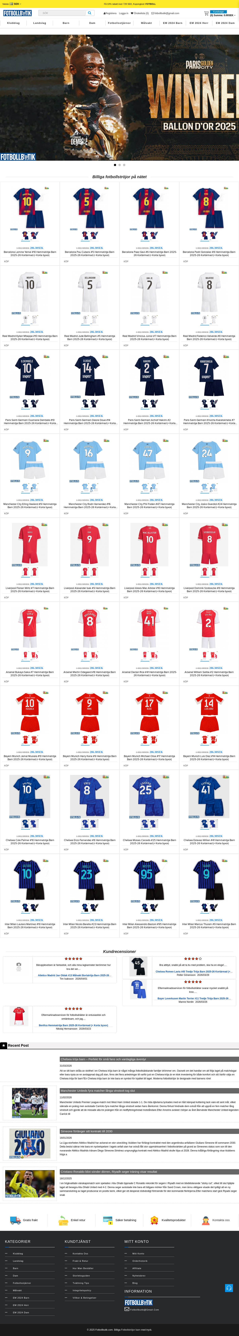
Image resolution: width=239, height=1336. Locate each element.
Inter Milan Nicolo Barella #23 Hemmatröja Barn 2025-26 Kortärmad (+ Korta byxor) (89, 926)
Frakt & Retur (80, 1261)
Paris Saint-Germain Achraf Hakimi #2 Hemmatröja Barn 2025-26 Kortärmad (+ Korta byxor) (149, 423)
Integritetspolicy (82, 1290)
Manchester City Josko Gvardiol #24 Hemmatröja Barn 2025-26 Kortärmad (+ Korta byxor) (209, 506)
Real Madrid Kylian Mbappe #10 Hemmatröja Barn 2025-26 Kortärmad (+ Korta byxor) (30, 337)
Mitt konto (138, 1253)
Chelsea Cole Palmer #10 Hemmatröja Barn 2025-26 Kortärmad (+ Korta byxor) (30, 842)
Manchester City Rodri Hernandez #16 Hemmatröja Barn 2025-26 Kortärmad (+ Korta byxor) (90, 507)
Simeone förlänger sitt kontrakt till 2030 (86, 1131)
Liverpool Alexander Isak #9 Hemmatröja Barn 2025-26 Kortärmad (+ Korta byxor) (89, 590)
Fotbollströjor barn (130, 1329)
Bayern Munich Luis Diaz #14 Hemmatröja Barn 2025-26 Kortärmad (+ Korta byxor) (209, 758)
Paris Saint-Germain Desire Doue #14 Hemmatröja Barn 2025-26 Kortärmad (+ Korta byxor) (90, 423)
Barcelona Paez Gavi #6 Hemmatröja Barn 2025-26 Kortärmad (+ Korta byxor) (149, 253)
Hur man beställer (83, 1268)
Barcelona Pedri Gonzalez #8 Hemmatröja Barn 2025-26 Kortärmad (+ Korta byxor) (209, 253)
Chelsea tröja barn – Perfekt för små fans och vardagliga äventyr (103, 1059)
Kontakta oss (221, 1220)
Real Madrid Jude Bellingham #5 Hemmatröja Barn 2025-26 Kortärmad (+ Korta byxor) (89, 337)
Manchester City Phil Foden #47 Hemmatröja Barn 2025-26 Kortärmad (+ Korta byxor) (149, 506)
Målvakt (146, 23)
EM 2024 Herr (199, 23)
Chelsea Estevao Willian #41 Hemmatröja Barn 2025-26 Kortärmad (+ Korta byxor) (209, 842)
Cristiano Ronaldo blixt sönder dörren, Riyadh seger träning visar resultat (109, 1171)
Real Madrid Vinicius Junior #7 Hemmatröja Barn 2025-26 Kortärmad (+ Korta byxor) (149, 337)
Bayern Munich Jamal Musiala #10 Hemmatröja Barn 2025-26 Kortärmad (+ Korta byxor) (30, 758)
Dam (92, 23)
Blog (135, 1283)
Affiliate (136, 1268)
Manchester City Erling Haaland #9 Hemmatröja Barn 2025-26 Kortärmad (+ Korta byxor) (30, 506)
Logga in (123, 13)
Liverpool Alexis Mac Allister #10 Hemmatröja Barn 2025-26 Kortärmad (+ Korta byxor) (149, 590)
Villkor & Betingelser (84, 1298)
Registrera (110, 13)
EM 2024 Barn (172, 23)
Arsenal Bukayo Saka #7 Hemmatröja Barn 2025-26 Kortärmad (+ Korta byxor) (30, 674)
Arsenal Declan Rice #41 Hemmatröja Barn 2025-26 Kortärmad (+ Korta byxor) (149, 674)
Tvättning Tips (81, 1283)
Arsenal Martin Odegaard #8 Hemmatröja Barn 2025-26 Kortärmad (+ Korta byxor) (90, 674)
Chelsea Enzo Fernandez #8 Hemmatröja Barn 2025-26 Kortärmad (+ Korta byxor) (90, 842)
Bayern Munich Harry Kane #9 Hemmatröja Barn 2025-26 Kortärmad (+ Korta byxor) (90, 758)
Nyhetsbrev (139, 1275)
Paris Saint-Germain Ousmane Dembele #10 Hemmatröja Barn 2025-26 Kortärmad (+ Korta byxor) (30, 423)
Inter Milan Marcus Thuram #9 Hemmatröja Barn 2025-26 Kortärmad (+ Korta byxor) (209, 926)
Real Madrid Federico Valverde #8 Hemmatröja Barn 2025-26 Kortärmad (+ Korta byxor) (209, 337)
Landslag (39, 23)
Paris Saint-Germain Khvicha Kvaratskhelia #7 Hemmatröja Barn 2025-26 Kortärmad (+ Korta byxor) (209, 423)
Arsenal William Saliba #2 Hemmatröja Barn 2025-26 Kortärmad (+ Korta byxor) (209, 674)
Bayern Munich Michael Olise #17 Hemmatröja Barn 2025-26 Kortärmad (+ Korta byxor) (149, 758)
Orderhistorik (140, 1261)
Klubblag (13, 23)
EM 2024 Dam (225, 23)
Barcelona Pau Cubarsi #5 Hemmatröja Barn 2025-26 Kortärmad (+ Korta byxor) (89, 253)
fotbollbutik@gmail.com (165, 13)
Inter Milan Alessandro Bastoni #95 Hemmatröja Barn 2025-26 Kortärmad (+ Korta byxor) (149, 926)
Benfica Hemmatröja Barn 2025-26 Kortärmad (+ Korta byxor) (73, 1025)
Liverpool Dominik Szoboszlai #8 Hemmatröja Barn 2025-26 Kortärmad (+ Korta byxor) (209, 590)
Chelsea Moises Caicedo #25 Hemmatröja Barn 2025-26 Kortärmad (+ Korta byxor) (149, 842)
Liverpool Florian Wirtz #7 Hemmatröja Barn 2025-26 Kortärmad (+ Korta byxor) (30, 590)
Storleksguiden (81, 1275)
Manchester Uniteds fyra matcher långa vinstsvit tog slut (98, 1090)
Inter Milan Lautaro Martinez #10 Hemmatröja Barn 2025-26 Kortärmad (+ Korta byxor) (30, 926)
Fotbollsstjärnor (119, 23)
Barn (66, 23)
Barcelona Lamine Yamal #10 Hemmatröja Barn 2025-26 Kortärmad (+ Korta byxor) (30, 253)
